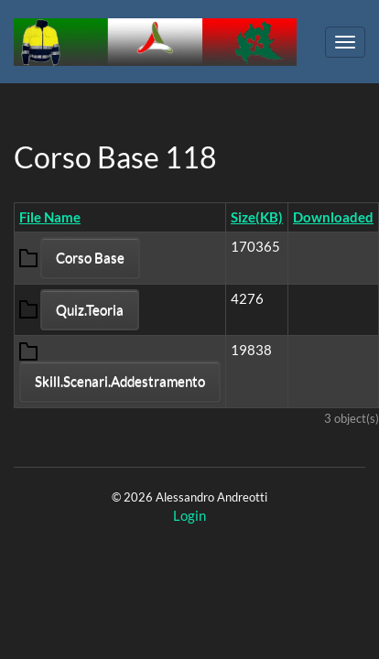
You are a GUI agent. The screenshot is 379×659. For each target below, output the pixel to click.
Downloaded (333, 217)
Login (189, 515)
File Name (50, 217)
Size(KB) (257, 217)
